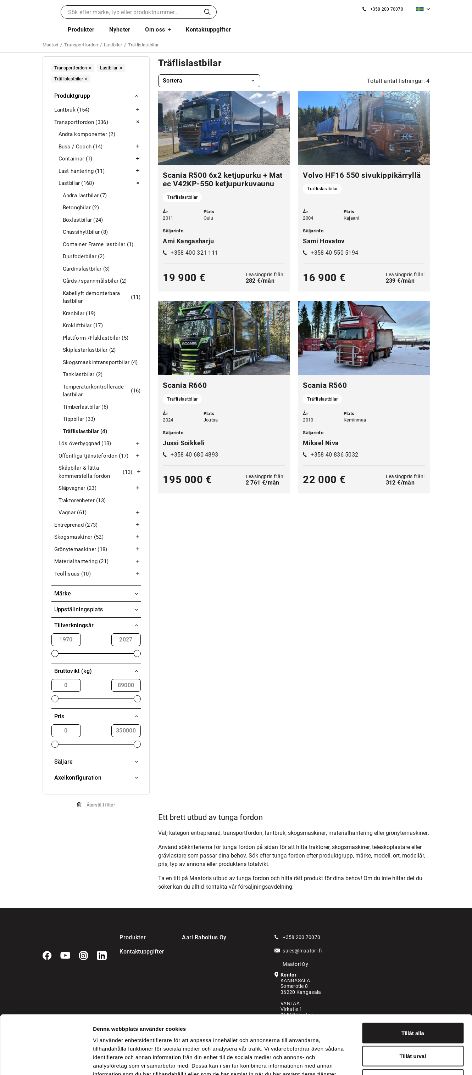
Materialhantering (97, 562)
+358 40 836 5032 (334, 454)
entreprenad (206, 833)
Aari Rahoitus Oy (204, 937)
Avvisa (412, 1028)
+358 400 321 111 (194, 252)
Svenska (420, 9)
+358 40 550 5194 (334, 252)
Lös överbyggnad (100, 444)
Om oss (155, 29)
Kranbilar (79, 314)
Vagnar (100, 513)
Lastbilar (100, 183)
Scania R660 (185, 385)
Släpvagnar (100, 488)
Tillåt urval (413, 1005)
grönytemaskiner (407, 833)
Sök (207, 12)
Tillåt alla (412, 982)
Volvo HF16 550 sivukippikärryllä (362, 175)
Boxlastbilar (83, 220)
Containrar (100, 159)
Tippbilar (79, 419)
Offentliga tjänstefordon (100, 456)
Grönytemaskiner (97, 549)
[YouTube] (65, 955)
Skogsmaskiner (97, 537)
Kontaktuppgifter (208, 29)
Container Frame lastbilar (98, 245)
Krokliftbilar (83, 326)
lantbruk (275, 833)
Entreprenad (97, 525)
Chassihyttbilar (85, 232)
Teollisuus (97, 574)
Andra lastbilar (85, 196)
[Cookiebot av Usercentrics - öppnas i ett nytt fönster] (46, 1061)
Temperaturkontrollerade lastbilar (102, 391)
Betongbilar (81, 208)
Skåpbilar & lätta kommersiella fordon (100, 472)
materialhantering (350, 833)
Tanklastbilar (83, 374)
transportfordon (242, 833)
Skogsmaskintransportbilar (100, 362)
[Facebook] (47, 955)
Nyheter (119, 29)
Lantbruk (97, 110)
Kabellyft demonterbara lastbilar (102, 297)
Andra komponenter (87, 134)
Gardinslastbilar (86, 269)
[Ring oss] (382, 9)
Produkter (81, 29)
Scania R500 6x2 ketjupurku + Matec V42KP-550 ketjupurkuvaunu (222, 179)
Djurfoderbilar (84, 257)
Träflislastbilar (85, 432)
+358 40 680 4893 (194, 454)
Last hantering (100, 171)
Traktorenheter (82, 501)
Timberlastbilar (86, 407)
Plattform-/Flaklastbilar (96, 338)
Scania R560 (325, 385)
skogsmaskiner (307, 833)
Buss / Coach (100, 147)
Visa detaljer (385, 1061)
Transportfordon (97, 122)
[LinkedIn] (102, 956)
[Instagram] (84, 956)
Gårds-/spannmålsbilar (95, 281)
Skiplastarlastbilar (89, 350)
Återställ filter (101, 805)
